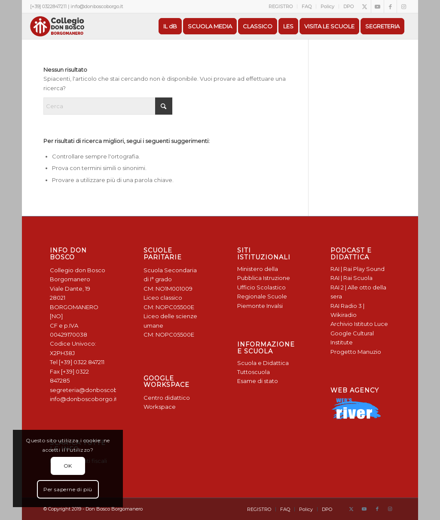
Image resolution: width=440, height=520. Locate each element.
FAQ (307, 6)
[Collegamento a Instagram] (403, 6)
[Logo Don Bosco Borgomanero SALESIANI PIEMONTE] (57, 26)
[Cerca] (107, 106)
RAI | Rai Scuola (351, 277)
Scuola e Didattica (263, 362)
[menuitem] (280, 6)
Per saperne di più (67, 489)
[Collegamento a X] (364, 6)
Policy (327, 6)
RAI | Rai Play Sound (357, 268)
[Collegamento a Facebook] (390, 6)
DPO (348, 6)
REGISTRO (281, 6)
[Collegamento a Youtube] (377, 6)
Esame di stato (257, 380)
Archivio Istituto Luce (359, 323)
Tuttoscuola (253, 371)
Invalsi (274, 305)
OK (68, 465)
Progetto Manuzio (355, 351)
